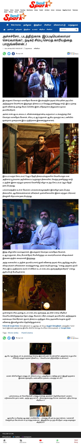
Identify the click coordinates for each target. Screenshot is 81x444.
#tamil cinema (27, 333)
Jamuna (29, 48)
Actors (52, 10)
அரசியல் (10, 30)
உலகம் (34, 30)
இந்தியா (38, 25)
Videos (36, 10)
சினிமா (47, 25)
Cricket (17, 10)
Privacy (11, 12)
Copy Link (20, 53)
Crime (11, 10)
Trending (22, 10)
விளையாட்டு (59, 25)
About (5, 12)
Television (75, 10)
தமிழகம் (27, 25)
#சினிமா (37, 48)
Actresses (58, 10)
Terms (16, 12)
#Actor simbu (13, 333)
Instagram (26, 437)
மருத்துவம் (73, 25)
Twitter (16, 437)
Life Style (47, 10)
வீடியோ (42, 30)
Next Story (76, 441)
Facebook (7, 437)
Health (41, 10)
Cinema (6, 10)
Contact (21, 12)
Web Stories (30, 10)
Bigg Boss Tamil (67, 10)
